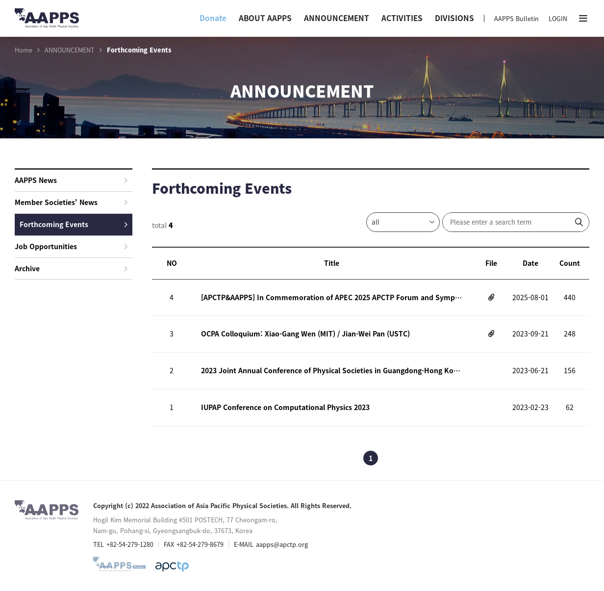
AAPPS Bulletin (516, 18)
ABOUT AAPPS (265, 18)
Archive (71, 268)
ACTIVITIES (402, 18)
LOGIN (558, 18)
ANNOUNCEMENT (336, 18)
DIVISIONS (454, 18)
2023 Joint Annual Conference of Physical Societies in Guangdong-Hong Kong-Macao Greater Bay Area (331, 370)
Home (23, 50)
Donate (213, 18)
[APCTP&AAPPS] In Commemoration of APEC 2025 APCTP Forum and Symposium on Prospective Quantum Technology (331, 297)
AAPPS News (71, 180)
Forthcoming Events (73, 224)
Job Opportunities (71, 246)
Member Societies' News (71, 202)
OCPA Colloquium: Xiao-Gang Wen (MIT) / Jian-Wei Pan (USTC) (305, 333)
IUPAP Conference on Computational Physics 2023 (285, 407)
